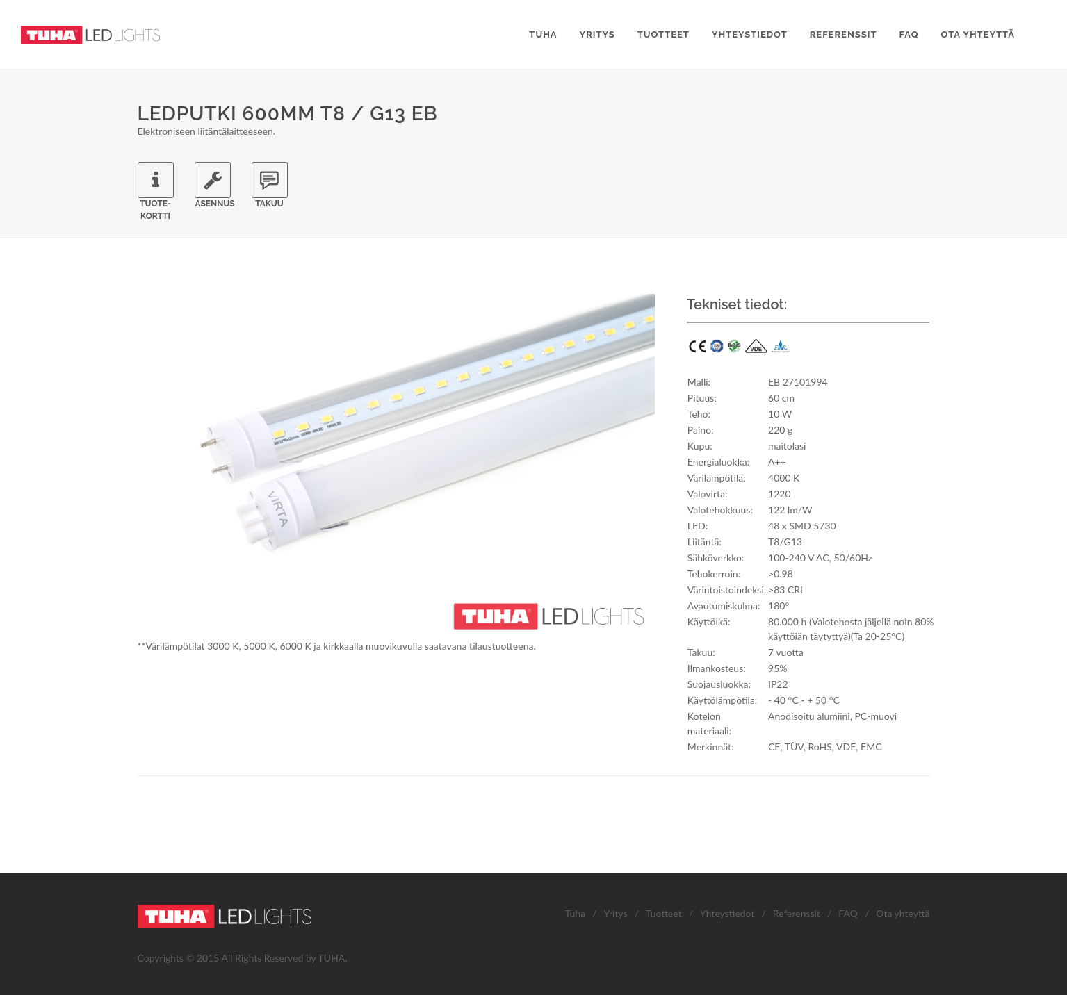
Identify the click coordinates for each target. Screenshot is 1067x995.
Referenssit (796, 913)
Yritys (615, 913)
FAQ (848, 913)
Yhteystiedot (727, 913)
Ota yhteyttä (902, 913)
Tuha (575, 913)
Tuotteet (664, 913)
